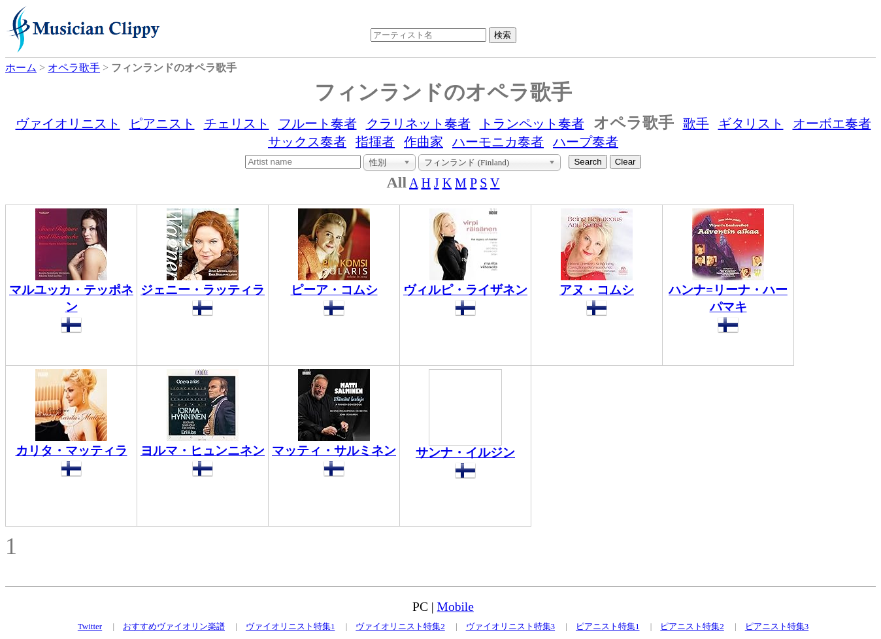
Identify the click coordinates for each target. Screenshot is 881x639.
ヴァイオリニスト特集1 (290, 626)
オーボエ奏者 (832, 123)
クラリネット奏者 (418, 123)
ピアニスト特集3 (777, 626)
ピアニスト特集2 (692, 626)
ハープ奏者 (585, 142)
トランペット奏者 (532, 123)
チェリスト (236, 123)
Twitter (90, 626)
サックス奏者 (307, 142)
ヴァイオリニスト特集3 (511, 626)
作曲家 (423, 142)
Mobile (455, 607)
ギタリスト (751, 123)
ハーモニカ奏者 (498, 142)
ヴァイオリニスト (68, 123)
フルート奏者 (317, 123)
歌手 (696, 123)
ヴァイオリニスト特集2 (400, 626)
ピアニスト (162, 123)
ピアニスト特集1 (608, 626)
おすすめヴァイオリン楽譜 (174, 626)
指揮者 (375, 142)
